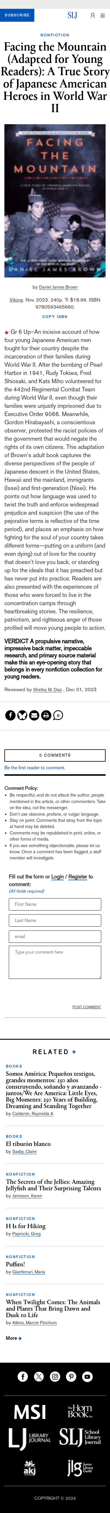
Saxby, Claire (24, 1151)
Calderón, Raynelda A (32, 1113)
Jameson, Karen (27, 1195)
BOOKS (14, 1066)
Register (77, 877)
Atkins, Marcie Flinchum (34, 1322)
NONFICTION (55, 35)
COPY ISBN (55, 317)
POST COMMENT (86, 1007)
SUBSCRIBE (17, 15)
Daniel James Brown (58, 287)
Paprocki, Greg (26, 1233)
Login (57, 877)
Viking (16, 300)
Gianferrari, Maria (28, 1271)
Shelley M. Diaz (47, 689)
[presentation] (47, 992)
